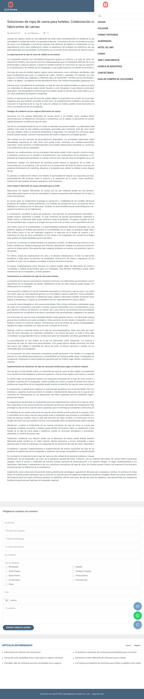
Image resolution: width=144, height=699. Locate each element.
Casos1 (128, 645)
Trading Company (83, 571)
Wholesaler (13, 567)
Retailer (79, 567)
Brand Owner (14, 575)
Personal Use (81, 580)
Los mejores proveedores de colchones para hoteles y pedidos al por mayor (108, 663)
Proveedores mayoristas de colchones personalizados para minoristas (106, 652)
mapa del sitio (97, 694)
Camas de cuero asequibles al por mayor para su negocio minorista (33, 658)
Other (11, 584)
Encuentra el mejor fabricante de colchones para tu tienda (100, 658)
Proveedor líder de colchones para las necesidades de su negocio (32, 663)
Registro (137, 645)
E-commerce (14, 580)
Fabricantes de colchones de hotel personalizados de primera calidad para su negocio (22, 652)
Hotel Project (14, 571)
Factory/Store (82, 575)
